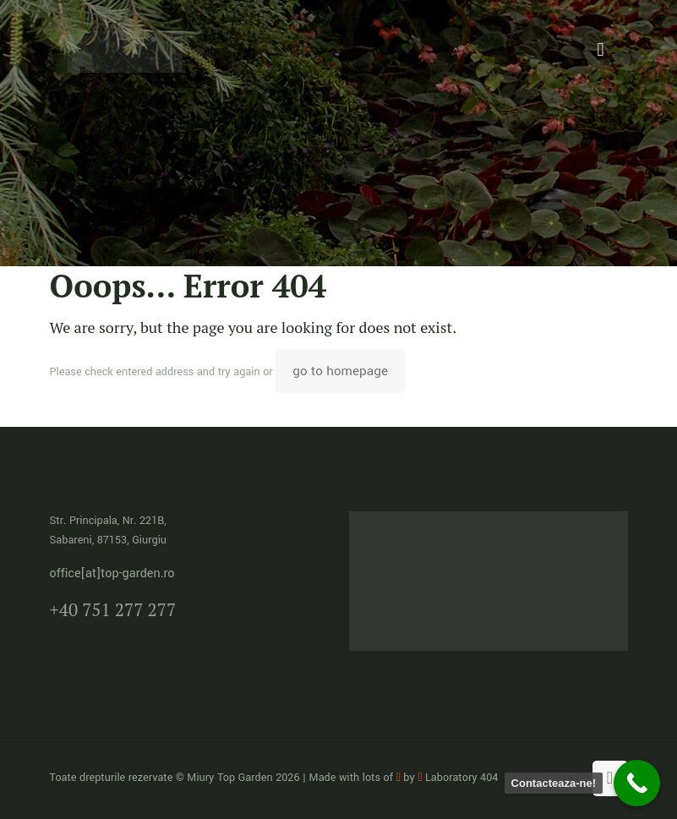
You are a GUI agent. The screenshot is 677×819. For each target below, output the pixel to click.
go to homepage (340, 371)
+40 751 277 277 (113, 609)
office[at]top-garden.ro (112, 573)
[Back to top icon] (610, 778)
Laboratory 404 (458, 777)
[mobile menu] (601, 50)
